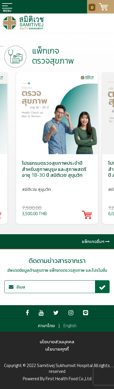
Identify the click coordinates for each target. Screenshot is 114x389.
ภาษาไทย (46, 326)
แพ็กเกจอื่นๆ (96, 241)
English (70, 326)
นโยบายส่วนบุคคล (57, 342)
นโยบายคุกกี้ (57, 349)
